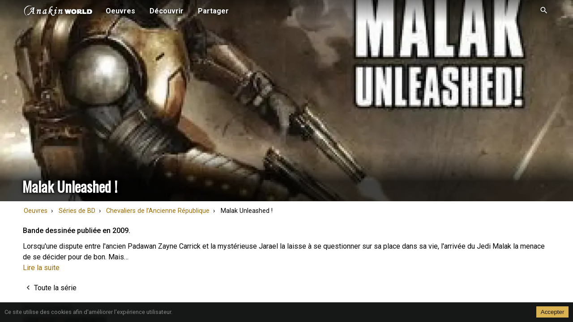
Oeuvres (35, 211)
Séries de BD (77, 211)
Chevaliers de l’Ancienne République (158, 211)
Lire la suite (41, 267)
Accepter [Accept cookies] (552, 312)
